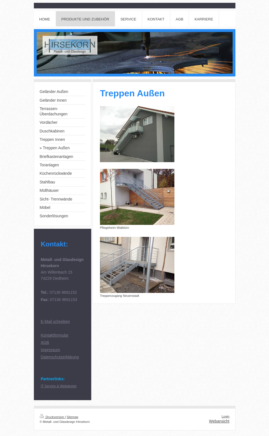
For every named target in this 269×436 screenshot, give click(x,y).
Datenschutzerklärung (60, 357)
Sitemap (72, 417)
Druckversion (52, 417)
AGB (45, 342)
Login (226, 416)
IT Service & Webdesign (59, 386)
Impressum (50, 350)
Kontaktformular (55, 335)
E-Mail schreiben (55, 321)
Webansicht (219, 421)
